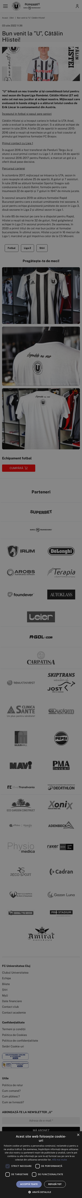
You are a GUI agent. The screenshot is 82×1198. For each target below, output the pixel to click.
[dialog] (41, 1164)
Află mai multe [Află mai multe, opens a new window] (59, 1159)
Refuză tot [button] (55, 1184)
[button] (41, 1192)
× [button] (78, 1135)
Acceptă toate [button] (29, 1184)
